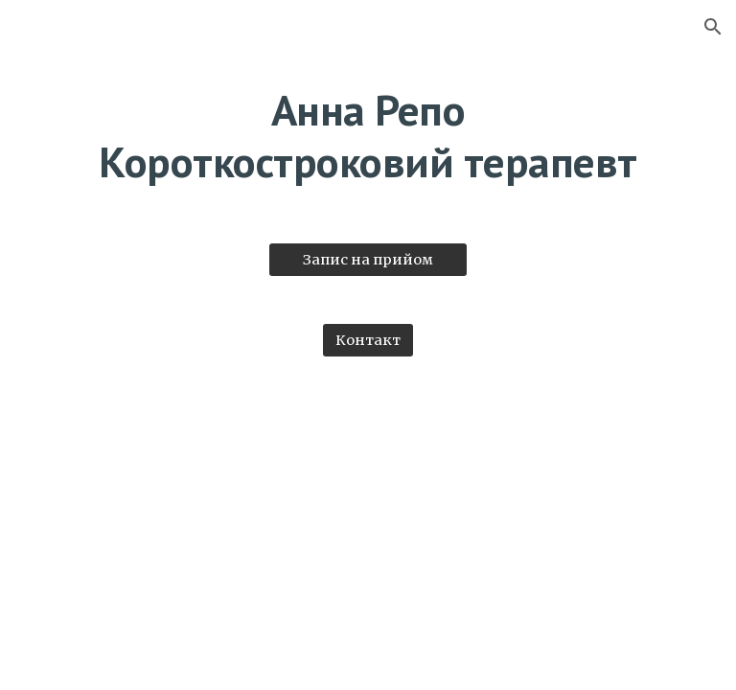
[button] (713, 27)
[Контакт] (367, 339)
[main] (367, 136)
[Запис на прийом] (367, 259)
